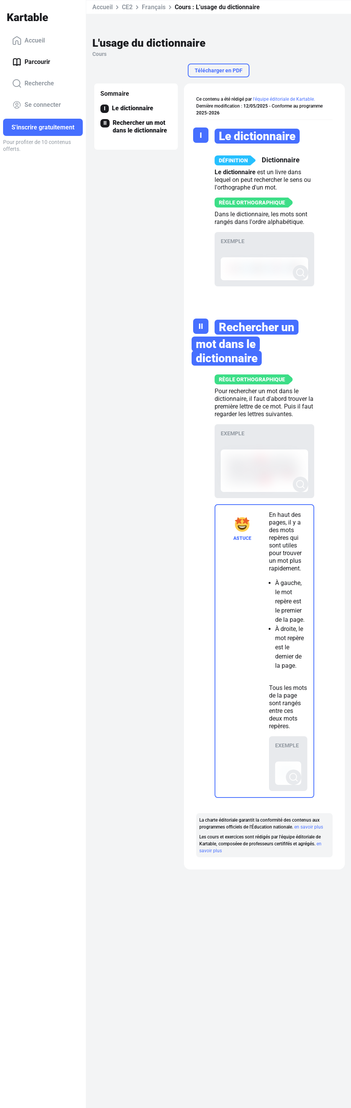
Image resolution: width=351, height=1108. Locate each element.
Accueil (28, 40)
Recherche (33, 83)
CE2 (127, 7)
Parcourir (31, 62)
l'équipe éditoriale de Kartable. (283, 99)
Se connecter (36, 104)
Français (154, 7)
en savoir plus (308, 820)
